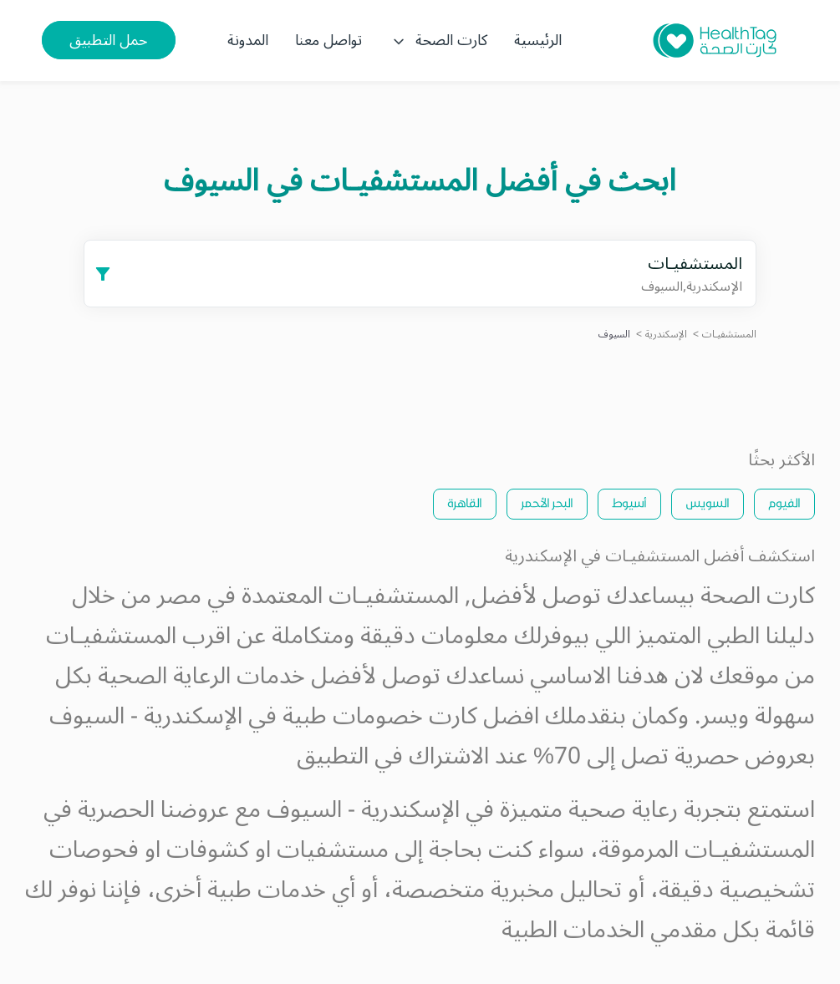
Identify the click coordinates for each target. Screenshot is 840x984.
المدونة (247, 40)
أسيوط (629, 502)
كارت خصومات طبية (380, 716)
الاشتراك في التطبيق (393, 756)
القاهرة (464, 502)
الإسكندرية (666, 334)
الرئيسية (538, 40)
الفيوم (784, 502)
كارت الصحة (438, 40)
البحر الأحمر (547, 502)
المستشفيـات (729, 334)
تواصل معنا (328, 40)
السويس (707, 502)
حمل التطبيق (108, 40)
